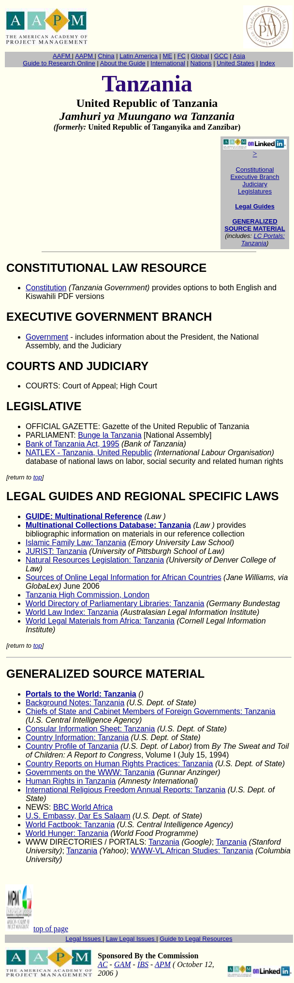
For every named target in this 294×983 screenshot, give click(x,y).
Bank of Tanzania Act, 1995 (72, 444)
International (167, 63)
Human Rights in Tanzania (71, 781)
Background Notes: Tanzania (75, 703)
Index (267, 63)
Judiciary (254, 184)
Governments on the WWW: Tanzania (90, 772)
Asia (239, 56)
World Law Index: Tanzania (72, 612)
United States (235, 63)
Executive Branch (254, 176)
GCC (221, 56)
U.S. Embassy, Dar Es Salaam (78, 816)
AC (102, 964)
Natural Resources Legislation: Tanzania (95, 560)
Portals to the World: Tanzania (81, 694)
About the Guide (123, 63)
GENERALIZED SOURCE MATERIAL (254, 225)
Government (47, 337)
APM (163, 964)
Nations (201, 63)
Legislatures (255, 191)
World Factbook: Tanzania (70, 824)
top (37, 477)
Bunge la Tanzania (109, 435)
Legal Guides (255, 206)
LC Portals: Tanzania (263, 239)
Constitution (46, 287)
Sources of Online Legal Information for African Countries (123, 577)
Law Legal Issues (131, 938)
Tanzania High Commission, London (87, 595)
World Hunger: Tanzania (67, 833)
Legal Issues (84, 938)
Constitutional (255, 169)
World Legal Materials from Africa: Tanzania (100, 621)
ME (168, 56)
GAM (122, 964)
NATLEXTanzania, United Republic (89, 452)
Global (200, 56)
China (106, 56)
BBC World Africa (83, 807)
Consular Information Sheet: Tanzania (90, 729)
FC (181, 56)
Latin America (138, 56)
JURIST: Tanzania (56, 551)
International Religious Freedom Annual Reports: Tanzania (125, 790)
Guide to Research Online (59, 63)
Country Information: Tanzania (77, 737)
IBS (142, 964)
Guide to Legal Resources (196, 938)
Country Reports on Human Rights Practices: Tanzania (119, 764)
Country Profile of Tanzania (72, 746)
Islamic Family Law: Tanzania (76, 542)
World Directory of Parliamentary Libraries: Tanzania (115, 603)
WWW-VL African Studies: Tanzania (192, 851)
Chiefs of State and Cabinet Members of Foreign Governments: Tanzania (150, 711)
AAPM (84, 56)
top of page (50, 928)
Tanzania (163, 842)
